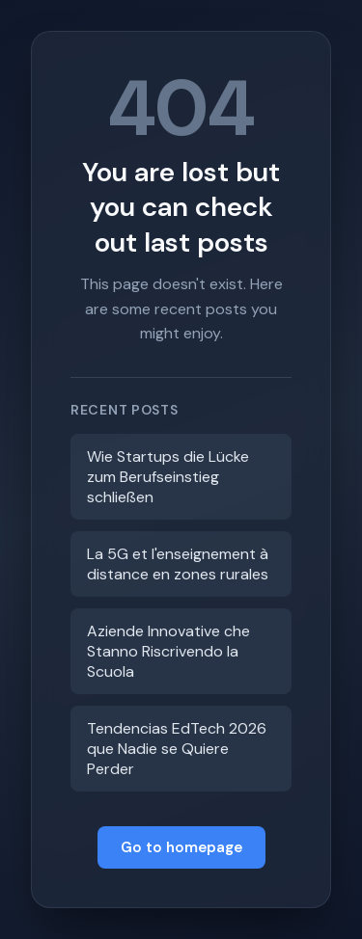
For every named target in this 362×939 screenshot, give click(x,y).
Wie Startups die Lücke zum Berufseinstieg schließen (168, 476)
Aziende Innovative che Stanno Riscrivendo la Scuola (168, 651)
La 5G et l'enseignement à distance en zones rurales (177, 564)
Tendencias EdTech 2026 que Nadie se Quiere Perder (176, 748)
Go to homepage (181, 847)
